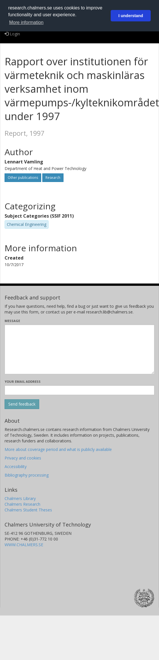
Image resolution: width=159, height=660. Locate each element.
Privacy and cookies (23, 458)
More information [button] (26, 22)
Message (12, 321)
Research (52, 177)
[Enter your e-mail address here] (79, 390)
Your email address (23, 381)
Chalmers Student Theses (28, 510)
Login (12, 34)
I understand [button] (130, 15)
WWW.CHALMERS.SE (24, 544)
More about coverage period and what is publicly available (58, 449)
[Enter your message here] (79, 349)
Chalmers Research (22, 504)
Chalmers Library (20, 498)
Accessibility (16, 466)
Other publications (23, 177)
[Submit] (22, 404)
